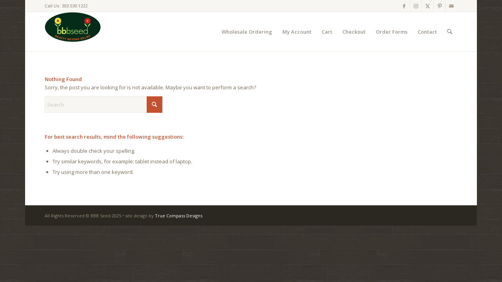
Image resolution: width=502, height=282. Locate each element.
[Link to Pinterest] (439, 6)
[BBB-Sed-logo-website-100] (73, 31)
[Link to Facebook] (404, 6)
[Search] (449, 31)
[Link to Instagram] (416, 6)
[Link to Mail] (451, 6)
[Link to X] (427, 6)
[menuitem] (246, 31)
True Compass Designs (178, 216)
